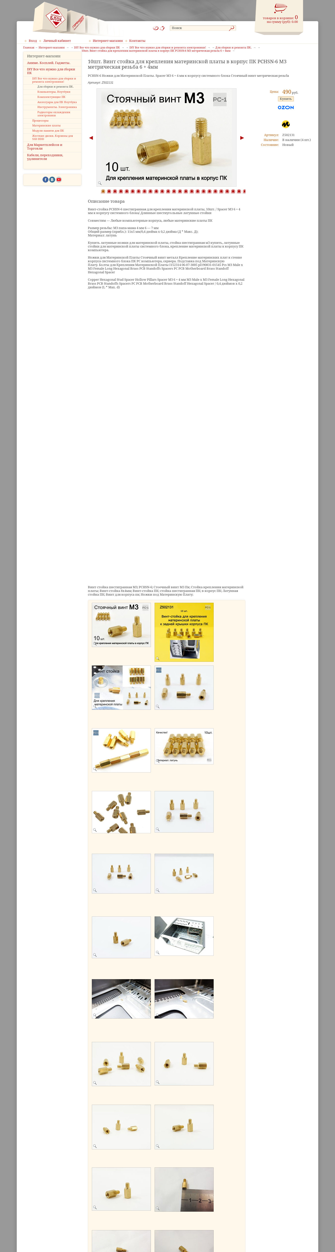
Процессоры (40, 128)
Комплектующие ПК (51, 104)
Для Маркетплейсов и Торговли (44, 154)
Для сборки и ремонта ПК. (55, 94)
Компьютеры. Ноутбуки (53, 99)
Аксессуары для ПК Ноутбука (57, 109)
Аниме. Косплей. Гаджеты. (48, 70)
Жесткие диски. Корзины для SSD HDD (52, 145)
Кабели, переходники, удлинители (45, 164)
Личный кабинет (57, 41)
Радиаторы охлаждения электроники (53, 121)
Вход (33, 41)
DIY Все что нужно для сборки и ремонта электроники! (54, 87)
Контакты (137, 41)
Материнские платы (46, 133)
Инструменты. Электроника (57, 114)
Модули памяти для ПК (48, 138)
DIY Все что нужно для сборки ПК (51, 78)
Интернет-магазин (108, 41)
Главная (28, 47)
